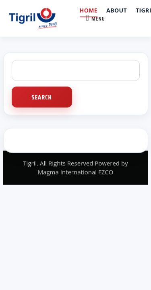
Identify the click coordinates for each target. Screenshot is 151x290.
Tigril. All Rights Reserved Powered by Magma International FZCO (75, 167)
